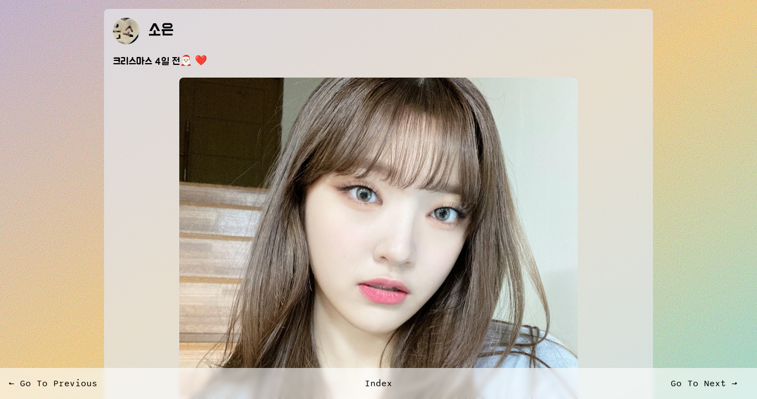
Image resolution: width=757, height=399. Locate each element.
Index (378, 383)
